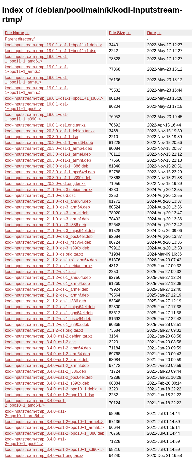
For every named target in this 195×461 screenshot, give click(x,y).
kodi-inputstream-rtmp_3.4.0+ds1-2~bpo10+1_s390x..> (54, 449)
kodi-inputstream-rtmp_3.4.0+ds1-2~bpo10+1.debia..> (53, 389)
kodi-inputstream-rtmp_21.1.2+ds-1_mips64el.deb (50, 307)
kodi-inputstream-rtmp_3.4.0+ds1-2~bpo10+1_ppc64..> (35, 441)
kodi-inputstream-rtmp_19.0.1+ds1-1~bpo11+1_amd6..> (36, 58)
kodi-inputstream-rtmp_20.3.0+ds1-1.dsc (41, 137)
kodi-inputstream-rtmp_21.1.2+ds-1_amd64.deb (48, 277)
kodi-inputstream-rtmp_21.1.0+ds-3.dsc (40, 195)
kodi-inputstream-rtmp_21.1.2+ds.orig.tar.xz (44, 330)
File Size (117, 33)
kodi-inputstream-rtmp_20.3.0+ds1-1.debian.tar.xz (50, 131)
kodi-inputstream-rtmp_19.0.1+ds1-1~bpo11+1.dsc (50, 51)
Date (151, 33)
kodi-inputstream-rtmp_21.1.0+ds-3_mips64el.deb (50, 230)
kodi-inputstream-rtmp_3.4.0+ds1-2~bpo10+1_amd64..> (35, 403)
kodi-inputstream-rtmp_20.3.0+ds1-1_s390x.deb (48, 178)
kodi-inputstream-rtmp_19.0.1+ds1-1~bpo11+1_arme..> (36, 79)
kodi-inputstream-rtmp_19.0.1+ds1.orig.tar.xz (45, 125)
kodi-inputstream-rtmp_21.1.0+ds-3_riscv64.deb (48, 242)
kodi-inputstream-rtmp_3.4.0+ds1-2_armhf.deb (47, 365)
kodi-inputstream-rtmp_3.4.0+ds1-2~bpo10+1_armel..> (54, 422)
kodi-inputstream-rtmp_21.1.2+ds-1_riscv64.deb (48, 319)
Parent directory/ (20, 39)
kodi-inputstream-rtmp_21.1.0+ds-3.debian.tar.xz (48, 189)
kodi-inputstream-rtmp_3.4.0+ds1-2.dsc (40, 342)
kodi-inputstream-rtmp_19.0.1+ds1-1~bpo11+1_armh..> (36, 90)
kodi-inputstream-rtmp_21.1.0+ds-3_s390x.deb (47, 248)
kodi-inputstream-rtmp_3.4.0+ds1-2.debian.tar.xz (48, 336)
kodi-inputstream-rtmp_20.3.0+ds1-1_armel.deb (48, 154)
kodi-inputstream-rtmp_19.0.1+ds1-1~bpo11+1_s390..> (36, 116)
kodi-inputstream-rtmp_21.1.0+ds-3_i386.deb (45, 225)
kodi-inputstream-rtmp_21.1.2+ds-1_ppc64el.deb (49, 313)
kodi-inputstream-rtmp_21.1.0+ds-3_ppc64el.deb (49, 236)
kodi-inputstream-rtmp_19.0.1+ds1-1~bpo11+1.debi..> (53, 45)
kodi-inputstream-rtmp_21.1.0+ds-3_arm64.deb (47, 207)
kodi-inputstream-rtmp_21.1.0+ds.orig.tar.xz (44, 254)
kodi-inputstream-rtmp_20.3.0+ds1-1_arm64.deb (48, 148)
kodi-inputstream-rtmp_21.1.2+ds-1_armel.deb (47, 289)
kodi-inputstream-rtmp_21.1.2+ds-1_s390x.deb (47, 324)
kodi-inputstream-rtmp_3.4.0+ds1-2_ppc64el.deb (49, 377)
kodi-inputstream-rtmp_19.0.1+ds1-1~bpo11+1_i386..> (54, 98)
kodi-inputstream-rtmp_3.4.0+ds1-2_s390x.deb (47, 383)
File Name (14, 33)
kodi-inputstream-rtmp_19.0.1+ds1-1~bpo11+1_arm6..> (36, 69)
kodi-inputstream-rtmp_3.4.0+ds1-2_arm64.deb (47, 354)
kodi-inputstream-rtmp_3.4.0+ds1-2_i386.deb (45, 371)
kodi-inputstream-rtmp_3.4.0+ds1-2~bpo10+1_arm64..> (35, 413)
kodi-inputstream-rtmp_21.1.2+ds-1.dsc (40, 271)
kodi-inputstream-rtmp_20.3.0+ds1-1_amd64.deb (49, 142)
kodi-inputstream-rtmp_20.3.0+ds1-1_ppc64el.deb (50, 172)
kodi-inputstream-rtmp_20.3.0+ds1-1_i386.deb (46, 166)
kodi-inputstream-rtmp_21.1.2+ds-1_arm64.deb (47, 283)
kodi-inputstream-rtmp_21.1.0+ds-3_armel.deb (47, 213)
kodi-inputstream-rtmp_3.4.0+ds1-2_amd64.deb (48, 348)
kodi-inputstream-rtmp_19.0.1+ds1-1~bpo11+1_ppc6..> (36, 106)
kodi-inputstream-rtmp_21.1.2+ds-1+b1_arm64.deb (51, 260)
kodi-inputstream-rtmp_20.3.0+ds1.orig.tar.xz (45, 183)
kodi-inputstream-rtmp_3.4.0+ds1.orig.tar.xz (44, 455)
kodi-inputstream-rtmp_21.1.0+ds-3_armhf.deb (47, 219)
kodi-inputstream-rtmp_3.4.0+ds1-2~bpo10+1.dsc (49, 395)
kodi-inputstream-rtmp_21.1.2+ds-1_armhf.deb (47, 295)
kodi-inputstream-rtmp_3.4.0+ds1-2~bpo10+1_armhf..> (54, 427)
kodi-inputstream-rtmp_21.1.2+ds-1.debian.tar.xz (48, 266)
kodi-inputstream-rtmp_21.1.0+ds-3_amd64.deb (48, 201)
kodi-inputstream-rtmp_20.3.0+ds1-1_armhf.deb (48, 160)
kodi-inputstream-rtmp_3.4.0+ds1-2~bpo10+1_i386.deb (54, 433)
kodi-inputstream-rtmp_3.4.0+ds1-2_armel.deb (47, 360)
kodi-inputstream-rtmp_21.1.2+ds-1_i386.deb (45, 301)
